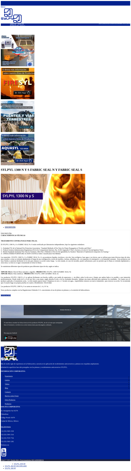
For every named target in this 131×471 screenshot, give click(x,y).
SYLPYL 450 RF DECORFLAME (114, 23)
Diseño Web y (15, 460)
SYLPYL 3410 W (103, 23)
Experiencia (9, 376)
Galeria (7, 380)
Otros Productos (10, 400)
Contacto (8, 392)
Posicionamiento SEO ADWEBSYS (32, 460)
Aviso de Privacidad (7, 463)
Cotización (6, 295)
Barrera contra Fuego (12, 396)
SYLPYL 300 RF (126, 23)
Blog (6, 388)
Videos (7, 384)
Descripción (10, 227)
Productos (8, 404)
